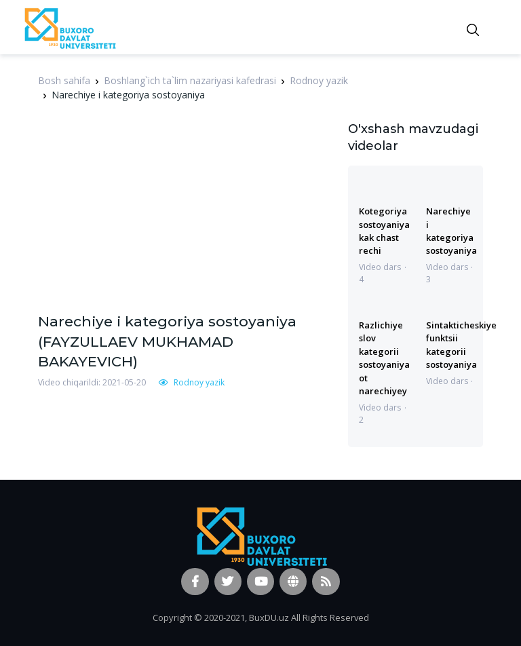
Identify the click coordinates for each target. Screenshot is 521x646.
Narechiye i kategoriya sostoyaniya (451, 230)
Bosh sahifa (64, 80)
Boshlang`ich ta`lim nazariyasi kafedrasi (190, 80)
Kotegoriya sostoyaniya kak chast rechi (384, 230)
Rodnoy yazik (319, 80)
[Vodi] (69, 27)
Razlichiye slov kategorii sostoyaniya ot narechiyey (384, 358)
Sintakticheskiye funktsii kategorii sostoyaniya (461, 344)
